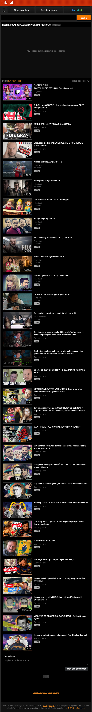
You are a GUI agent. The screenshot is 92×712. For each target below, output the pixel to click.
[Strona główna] (8, 3)
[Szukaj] (38, 17)
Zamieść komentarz (76, 669)
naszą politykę (49, 705)
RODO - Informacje (76, 708)
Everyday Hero (14, 81)
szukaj (84, 18)
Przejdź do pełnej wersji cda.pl (46, 692)
